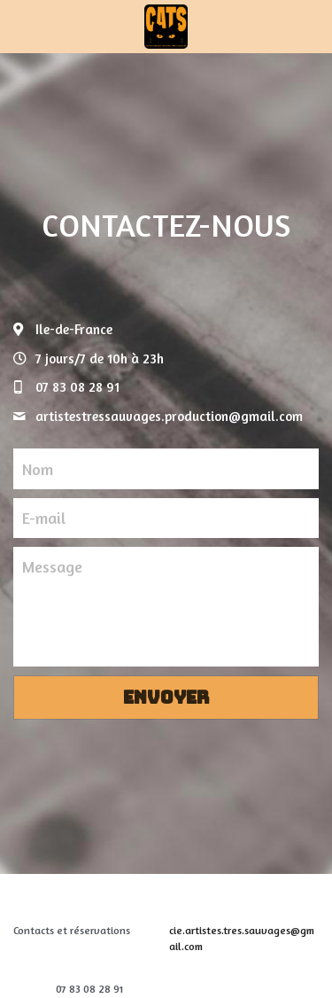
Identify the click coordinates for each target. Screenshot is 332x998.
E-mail (44, 517)
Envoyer (166, 697)
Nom (37, 468)
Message (52, 566)
